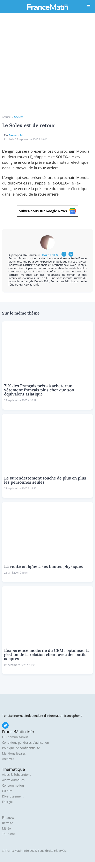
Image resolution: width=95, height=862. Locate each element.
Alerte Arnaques (13, 780)
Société (18, 117)
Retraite (7, 823)
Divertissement (12, 796)
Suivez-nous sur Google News (47, 210)
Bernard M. (16, 135)
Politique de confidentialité (21, 748)
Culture (7, 791)
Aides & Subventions (16, 775)
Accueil (6, 117)
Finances (8, 817)
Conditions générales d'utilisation (25, 742)
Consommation (13, 785)
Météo (6, 828)
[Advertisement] (47, 65)
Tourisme (8, 834)
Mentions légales (14, 753)
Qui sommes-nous (15, 737)
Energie (7, 802)
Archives (8, 759)
